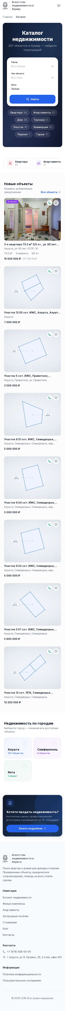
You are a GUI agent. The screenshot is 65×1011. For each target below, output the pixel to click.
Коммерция (43, 127)
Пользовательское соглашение (22, 980)
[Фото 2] (30, 238)
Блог (5, 928)
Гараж (42, 134)
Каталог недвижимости (17, 897)
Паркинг (24, 134)
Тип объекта (17, 73)
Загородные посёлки (15, 916)
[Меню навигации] (58, 5)
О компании (10, 922)
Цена (13, 85)
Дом (22, 120)
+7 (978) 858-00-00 (17, 951)
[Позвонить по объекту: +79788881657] (50, 203)
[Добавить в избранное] (56, 203)
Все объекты (51, 192)
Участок (20, 127)
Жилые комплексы (14, 903)
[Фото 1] (28, 238)
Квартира (18, 112)
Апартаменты (44, 112)
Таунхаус (41, 120)
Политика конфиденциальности (22, 974)
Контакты (8, 934)
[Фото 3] (32, 238)
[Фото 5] (36, 238)
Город (14, 62)
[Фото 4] (34, 238)
